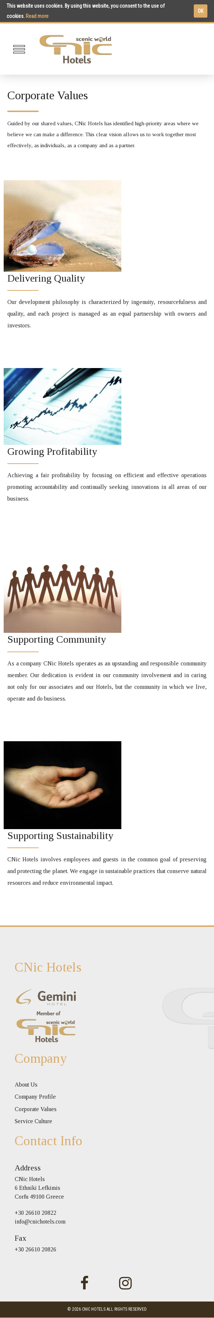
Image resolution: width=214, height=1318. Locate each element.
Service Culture (33, 1121)
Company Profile (35, 1097)
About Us (26, 1084)
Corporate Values (36, 1109)
